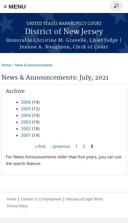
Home (6, 65)
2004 (26, 115)
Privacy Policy (17, 206)
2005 (26, 108)
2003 (26, 122)
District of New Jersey (64, 31)
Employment (52, 199)
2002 (26, 128)
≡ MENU (15, 6)
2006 (26, 102)
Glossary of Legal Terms (84, 199)
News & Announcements (34, 65)
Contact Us (29, 199)
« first (40, 146)
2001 (26, 135)
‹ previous (60, 146)
